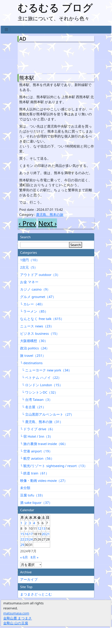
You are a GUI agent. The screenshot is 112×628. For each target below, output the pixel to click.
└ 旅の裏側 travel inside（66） (44, 443)
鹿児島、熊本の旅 (49, 214)
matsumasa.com (16, 613)
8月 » (34, 557)
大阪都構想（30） (34, 340)
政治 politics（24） (34, 348)
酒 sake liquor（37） (36, 502)
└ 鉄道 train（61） (34, 473)
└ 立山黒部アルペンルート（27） (47, 414)
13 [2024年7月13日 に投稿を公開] (44, 528)
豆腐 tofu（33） (32, 495)
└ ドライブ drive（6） (37, 429)
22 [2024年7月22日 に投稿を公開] (22, 539)
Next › (47, 223)
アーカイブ (29, 579)
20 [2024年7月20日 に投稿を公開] (44, 534)
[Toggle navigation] (6, 30)
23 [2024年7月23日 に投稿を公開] (27, 539)
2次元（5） (29, 267)
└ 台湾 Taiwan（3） (36, 399)
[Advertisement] (34, 57)
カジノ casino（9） (35, 289)
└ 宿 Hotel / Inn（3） (36, 436)
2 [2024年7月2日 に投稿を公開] (26, 523)
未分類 (25, 488)
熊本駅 (26, 77)
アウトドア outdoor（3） (40, 274)
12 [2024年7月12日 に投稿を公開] (39, 528)
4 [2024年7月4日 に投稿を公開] (34, 523)
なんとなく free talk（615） (42, 318)
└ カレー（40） (32, 304)
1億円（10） (29, 260)
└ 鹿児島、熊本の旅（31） (41, 421)
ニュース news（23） (37, 326)
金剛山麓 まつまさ (17, 618)
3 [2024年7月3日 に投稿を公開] (30, 523)
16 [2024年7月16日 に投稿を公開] (27, 534)
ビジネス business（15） (39, 333)
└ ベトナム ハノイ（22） (40, 377)
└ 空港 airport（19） (36, 451)
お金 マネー (29, 282)
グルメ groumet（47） (38, 296)
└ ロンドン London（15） (41, 385)
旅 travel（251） (33, 355)
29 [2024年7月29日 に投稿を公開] (22, 544)
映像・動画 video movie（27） (43, 480)
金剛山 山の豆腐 (15, 623)
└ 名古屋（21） (33, 407)
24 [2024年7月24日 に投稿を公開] (31, 539)
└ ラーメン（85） (34, 311)
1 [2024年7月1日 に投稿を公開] (21, 523)
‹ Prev (27, 223)
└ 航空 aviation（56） (37, 458)
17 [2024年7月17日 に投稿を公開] (31, 534)
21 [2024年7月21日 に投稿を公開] (48, 534)
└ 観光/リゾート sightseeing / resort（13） (53, 465)
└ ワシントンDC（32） (39, 392)
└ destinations (31, 363)
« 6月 (24, 557)
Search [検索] (75, 245)
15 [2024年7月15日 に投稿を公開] (22, 534)
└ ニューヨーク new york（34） (46, 370)
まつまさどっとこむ (36, 594)
